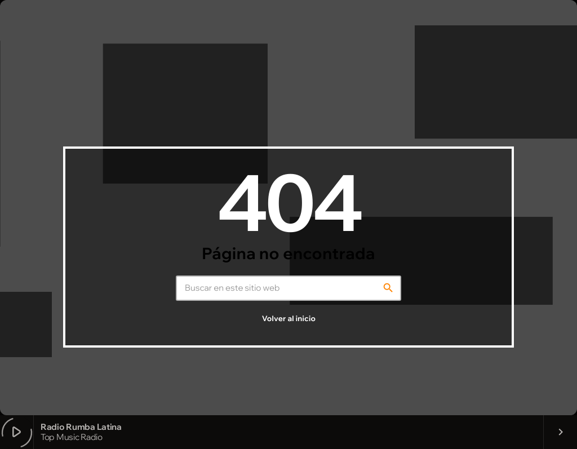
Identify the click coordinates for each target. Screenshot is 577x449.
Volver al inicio (289, 318)
